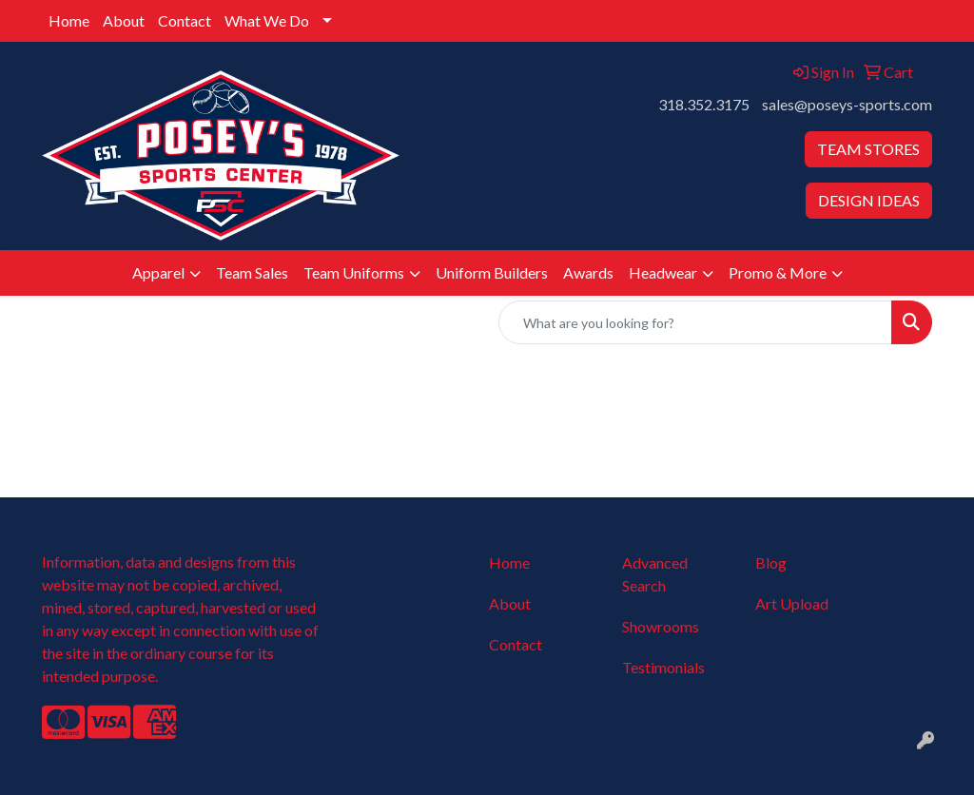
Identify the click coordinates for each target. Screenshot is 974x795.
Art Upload (791, 603)
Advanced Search (655, 573)
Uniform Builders (492, 272)
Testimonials (663, 667)
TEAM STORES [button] (868, 149)
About (124, 20)
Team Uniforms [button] (353, 272)
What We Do (266, 20)
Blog (771, 562)
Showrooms (660, 626)
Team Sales (252, 272)
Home (69, 20)
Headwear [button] (663, 272)
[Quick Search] (695, 322)
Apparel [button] (158, 272)
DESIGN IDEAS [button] (869, 200)
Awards (588, 272)
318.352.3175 (704, 104)
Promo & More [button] (778, 272)
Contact (184, 20)
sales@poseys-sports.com (847, 104)
